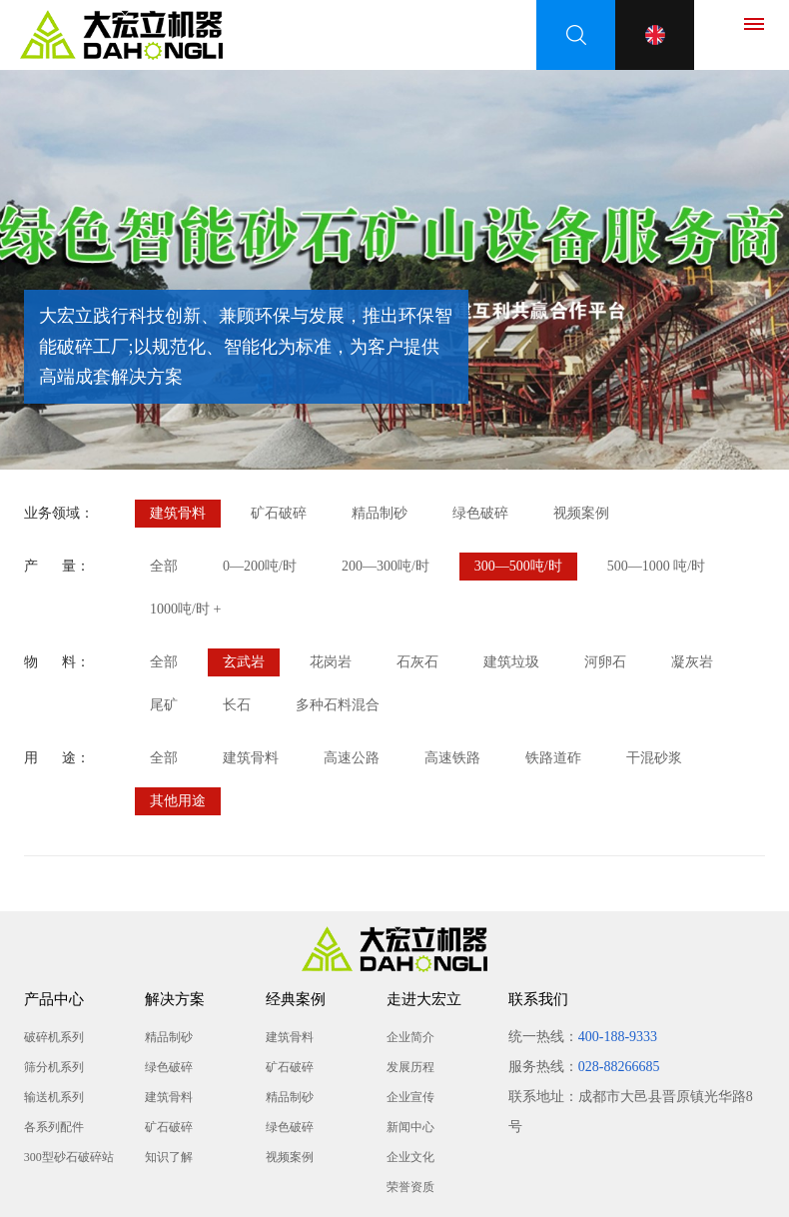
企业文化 (410, 1157)
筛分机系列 (54, 1067)
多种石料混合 (338, 704)
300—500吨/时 (518, 566)
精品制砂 (379, 513)
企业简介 (410, 1037)
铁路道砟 (553, 757)
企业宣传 (410, 1097)
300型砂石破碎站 (69, 1157)
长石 (237, 704)
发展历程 (410, 1067)
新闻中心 (410, 1127)
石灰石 (417, 661)
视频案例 (581, 513)
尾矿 (164, 704)
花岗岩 (331, 661)
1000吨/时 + (185, 609)
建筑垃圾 (511, 661)
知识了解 (169, 1157)
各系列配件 (54, 1127)
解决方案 (175, 999)
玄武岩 (244, 661)
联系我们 (538, 999)
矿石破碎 (279, 513)
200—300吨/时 (385, 566)
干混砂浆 (654, 757)
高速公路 (352, 757)
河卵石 (605, 661)
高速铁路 (452, 757)
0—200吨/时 (260, 566)
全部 (164, 566)
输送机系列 (54, 1097)
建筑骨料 (178, 513)
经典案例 (296, 999)
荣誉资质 (410, 1187)
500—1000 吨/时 (656, 566)
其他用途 (178, 800)
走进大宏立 (424, 999)
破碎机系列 (54, 1037)
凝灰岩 (692, 661)
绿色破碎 (480, 513)
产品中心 (54, 999)
